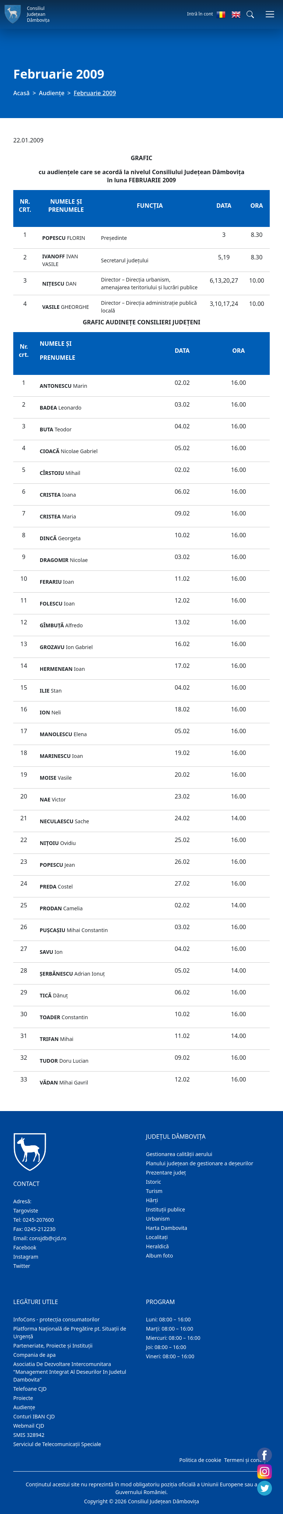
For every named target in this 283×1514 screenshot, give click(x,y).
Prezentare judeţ (166, 1172)
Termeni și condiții (246, 1459)
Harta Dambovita (166, 1227)
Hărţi (152, 1200)
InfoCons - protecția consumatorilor (56, 1319)
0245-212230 (40, 1228)
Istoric (153, 1181)
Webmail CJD (28, 1425)
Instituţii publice (165, 1209)
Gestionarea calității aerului (179, 1154)
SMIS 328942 (29, 1434)
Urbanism (158, 1218)
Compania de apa (34, 1354)
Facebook (24, 1247)
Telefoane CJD (29, 1388)
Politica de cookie (200, 1459)
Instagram (25, 1256)
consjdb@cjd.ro (47, 1238)
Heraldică (157, 1246)
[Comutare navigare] (270, 14)
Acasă (21, 93)
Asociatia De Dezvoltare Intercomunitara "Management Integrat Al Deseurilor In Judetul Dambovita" (69, 1371)
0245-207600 (38, 1219)
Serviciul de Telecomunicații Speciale (57, 1444)
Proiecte (23, 1397)
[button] (250, 14)
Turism (154, 1190)
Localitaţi (157, 1237)
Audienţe (51, 93)
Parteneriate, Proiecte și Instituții (52, 1345)
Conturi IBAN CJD (34, 1416)
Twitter (21, 1265)
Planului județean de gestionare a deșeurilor (199, 1163)
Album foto (159, 1255)
